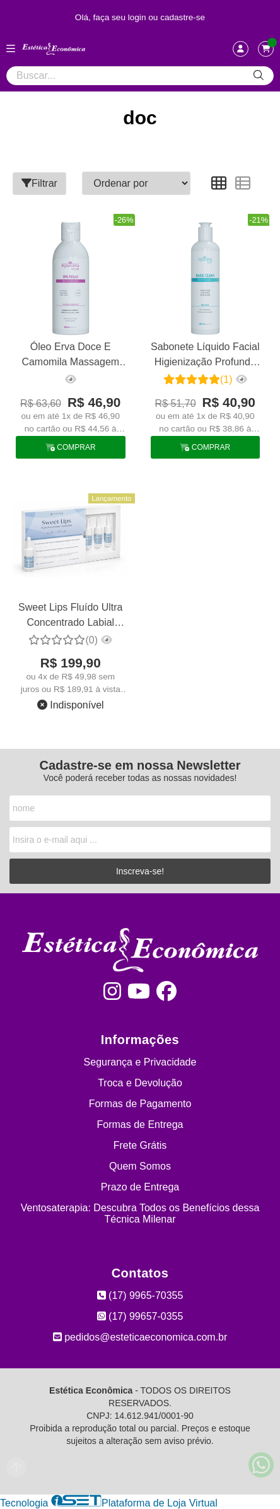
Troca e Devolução (140, 1082)
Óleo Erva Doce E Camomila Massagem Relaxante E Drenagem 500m (70, 356)
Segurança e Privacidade (140, 1062)
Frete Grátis (140, 1145)
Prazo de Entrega (140, 1187)
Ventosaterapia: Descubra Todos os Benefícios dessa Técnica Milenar (140, 1213)
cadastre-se (182, 17)
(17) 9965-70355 (140, 1295)
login (138, 17)
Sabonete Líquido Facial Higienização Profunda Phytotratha (205, 356)
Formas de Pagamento (140, 1103)
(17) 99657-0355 (140, 1316)
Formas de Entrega (140, 1124)
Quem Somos (140, 1166)
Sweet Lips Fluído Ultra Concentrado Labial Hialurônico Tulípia (70, 616)
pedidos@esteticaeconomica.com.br (140, 1337)
